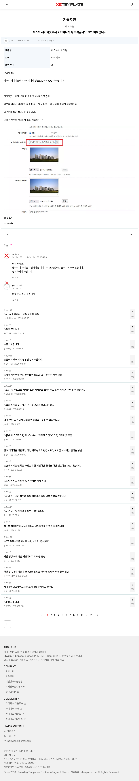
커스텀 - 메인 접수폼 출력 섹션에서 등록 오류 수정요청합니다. (36, 495)
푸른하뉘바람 (9, 576)
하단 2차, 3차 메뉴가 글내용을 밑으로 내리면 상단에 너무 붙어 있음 (36, 571)
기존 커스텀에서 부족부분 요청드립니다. (25, 511)
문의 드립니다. (13, 329)
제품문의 (11, 758)
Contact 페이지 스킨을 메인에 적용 (21, 314)
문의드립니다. (13, 344)
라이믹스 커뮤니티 (16, 747)
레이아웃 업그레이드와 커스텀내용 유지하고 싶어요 (28, 586)
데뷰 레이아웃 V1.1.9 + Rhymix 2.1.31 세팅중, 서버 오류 (34, 374)
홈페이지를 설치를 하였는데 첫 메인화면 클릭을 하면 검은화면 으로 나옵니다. (43, 465)
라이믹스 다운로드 (16, 731)
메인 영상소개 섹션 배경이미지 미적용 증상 (24, 556)
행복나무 (7, 379)
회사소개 (10, 699)
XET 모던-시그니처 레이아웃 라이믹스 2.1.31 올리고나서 (32, 420)
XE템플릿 (69, 5)
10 (82, 615)
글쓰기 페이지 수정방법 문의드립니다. (24, 359)
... (87, 615)
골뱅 (5, 500)
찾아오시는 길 (12, 719)
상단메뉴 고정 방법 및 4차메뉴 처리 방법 (26, 480)
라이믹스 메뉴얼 (15, 741)
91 (91, 615)
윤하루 (6, 470)
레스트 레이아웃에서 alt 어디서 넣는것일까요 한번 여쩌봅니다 (34, 526)
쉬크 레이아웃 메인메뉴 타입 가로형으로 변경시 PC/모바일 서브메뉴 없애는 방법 (43, 450)
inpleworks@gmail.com (19, 769)
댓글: (51, 40)
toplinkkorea (10, 318)
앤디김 (6, 561)
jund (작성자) (17, 285)
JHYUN (7, 333)
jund (11, 41)
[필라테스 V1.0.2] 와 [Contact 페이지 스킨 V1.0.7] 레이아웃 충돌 (39, 435)
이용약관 (10, 704)
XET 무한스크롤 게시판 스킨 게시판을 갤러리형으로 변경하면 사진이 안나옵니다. (45, 389)
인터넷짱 (7, 348)
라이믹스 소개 (14, 736)
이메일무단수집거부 (15, 714)
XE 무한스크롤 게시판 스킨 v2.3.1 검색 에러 (28, 541)
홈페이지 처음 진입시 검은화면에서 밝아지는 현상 (30, 405)
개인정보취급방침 (14, 709)
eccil (6, 485)
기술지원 (11, 763)
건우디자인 (8, 364)
